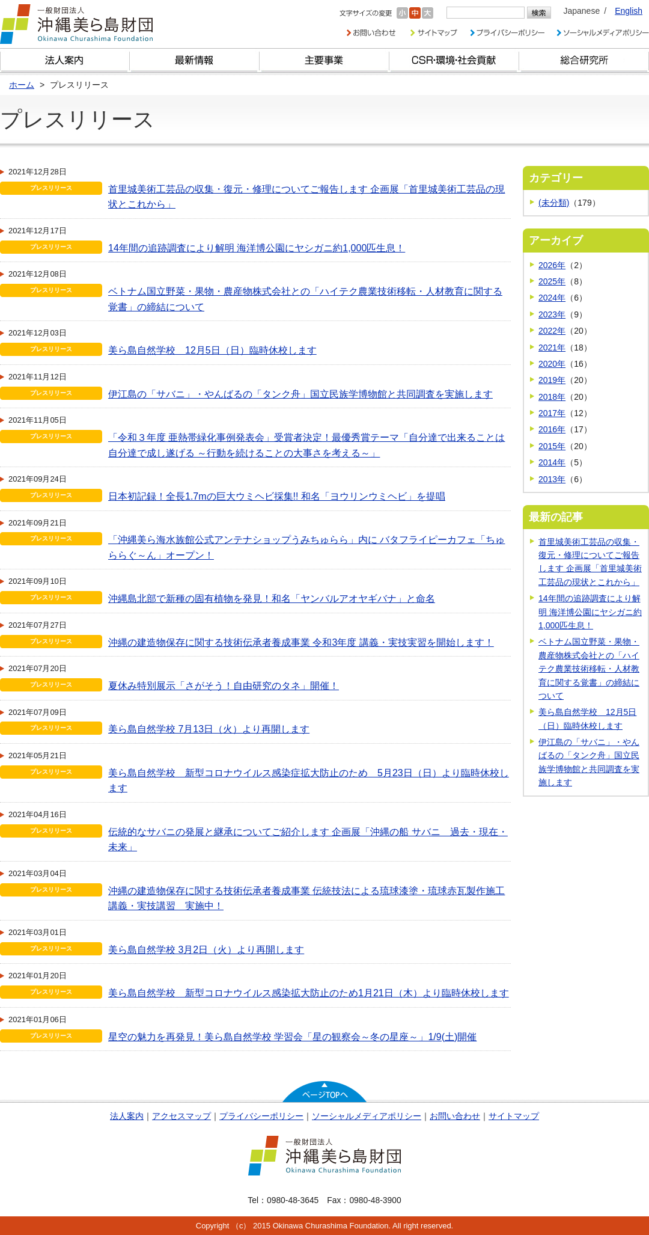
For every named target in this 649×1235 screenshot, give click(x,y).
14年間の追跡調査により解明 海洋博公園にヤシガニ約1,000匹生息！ (256, 248)
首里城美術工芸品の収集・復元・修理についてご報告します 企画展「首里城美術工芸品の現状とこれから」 (306, 197)
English (628, 11)
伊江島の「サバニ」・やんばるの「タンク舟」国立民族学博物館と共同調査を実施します (300, 394)
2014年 (551, 462)
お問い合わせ (455, 1116)
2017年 (551, 413)
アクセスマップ (181, 1116)
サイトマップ (514, 1116)
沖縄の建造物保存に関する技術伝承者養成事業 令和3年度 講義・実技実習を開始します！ (301, 642)
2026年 (551, 265)
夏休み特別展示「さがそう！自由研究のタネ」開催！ (223, 686)
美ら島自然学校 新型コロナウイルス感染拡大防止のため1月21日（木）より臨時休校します (308, 993)
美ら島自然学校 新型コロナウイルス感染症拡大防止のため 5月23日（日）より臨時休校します (308, 781)
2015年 (551, 446)
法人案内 (127, 1116)
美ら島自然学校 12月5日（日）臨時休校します (212, 350)
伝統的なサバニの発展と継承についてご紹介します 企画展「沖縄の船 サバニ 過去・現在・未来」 (308, 840)
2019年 (551, 380)
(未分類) (553, 202)
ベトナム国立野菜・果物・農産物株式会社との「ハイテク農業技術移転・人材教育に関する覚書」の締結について (305, 299)
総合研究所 (584, 60)
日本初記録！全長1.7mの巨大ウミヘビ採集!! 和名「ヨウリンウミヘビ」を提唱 (276, 496)
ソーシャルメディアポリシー (366, 1116)
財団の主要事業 (324, 60)
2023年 (551, 314)
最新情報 (195, 60)
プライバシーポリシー (261, 1116)
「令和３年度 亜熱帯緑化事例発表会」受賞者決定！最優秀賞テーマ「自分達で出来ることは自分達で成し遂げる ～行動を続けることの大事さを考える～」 (306, 445)
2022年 (551, 331)
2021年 (551, 347)
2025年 (551, 281)
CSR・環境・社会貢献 (454, 60)
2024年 (551, 297)
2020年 (551, 364)
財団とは (65, 60)
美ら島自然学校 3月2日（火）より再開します (206, 950)
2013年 (551, 479)
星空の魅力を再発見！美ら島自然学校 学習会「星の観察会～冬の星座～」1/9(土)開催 (292, 1037)
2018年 (551, 397)
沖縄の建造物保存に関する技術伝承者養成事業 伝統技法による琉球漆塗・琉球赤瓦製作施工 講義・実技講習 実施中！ (306, 899)
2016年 (551, 429)
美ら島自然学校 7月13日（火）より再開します (208, 729)
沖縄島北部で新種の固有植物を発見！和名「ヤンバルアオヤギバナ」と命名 (271, 598)
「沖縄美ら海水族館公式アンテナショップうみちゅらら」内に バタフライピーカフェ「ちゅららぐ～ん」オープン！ (306, 547)
